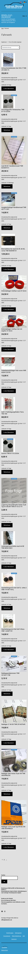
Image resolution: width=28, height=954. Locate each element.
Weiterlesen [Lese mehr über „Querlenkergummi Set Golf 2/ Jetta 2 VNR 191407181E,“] (7, 608)
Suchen (3, 875)
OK (4, 881)
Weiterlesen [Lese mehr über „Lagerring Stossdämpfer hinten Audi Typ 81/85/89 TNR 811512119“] (7, 525)
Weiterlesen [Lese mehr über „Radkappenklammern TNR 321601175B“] (7, 693)
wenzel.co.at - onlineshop (7, 16)
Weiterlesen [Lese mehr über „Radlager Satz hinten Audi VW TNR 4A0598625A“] (7, 794)
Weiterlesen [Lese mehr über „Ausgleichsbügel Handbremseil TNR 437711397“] (7, 228)
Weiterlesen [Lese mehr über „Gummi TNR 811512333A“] (7, 472)
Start (2, 28)
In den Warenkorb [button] (9, 88)
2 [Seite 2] (4, 859)
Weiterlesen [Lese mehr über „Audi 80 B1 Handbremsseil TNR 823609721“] (7, 186)
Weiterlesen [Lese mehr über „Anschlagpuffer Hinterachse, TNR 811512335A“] (7, 130)
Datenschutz (4, 950)
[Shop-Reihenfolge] (10, 47)
